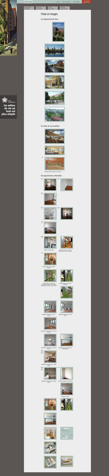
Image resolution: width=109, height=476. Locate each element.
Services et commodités (39, 8)
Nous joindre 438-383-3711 (86, 1)
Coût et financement (51, 8)
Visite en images (28, 2)
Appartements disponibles (28, 8)
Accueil (58, 1)
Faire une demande (66, 1)
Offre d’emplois (76, 1)
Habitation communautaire (63, 8)
